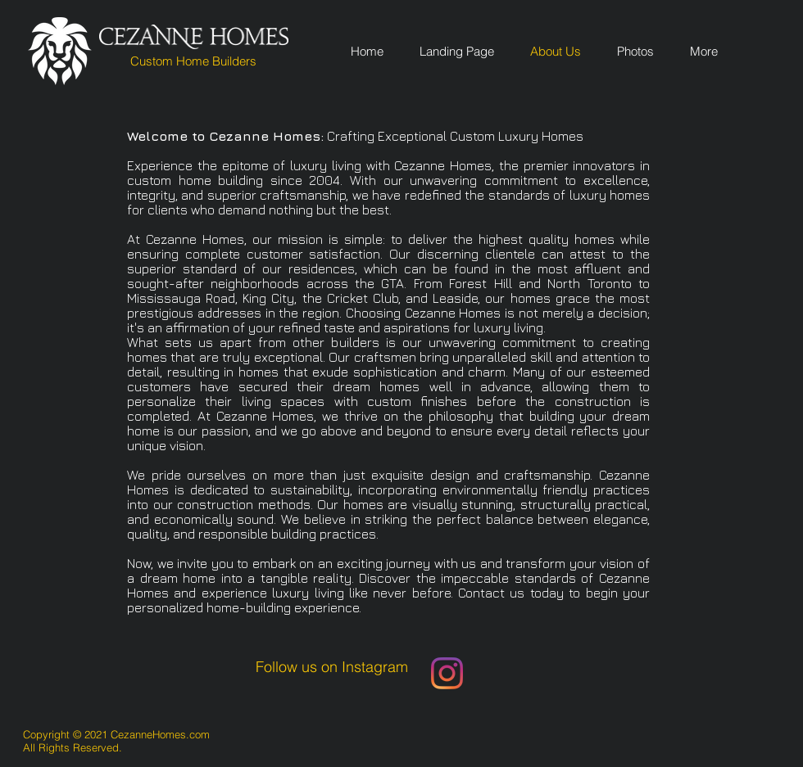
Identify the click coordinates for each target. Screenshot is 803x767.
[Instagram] (447, 673)
